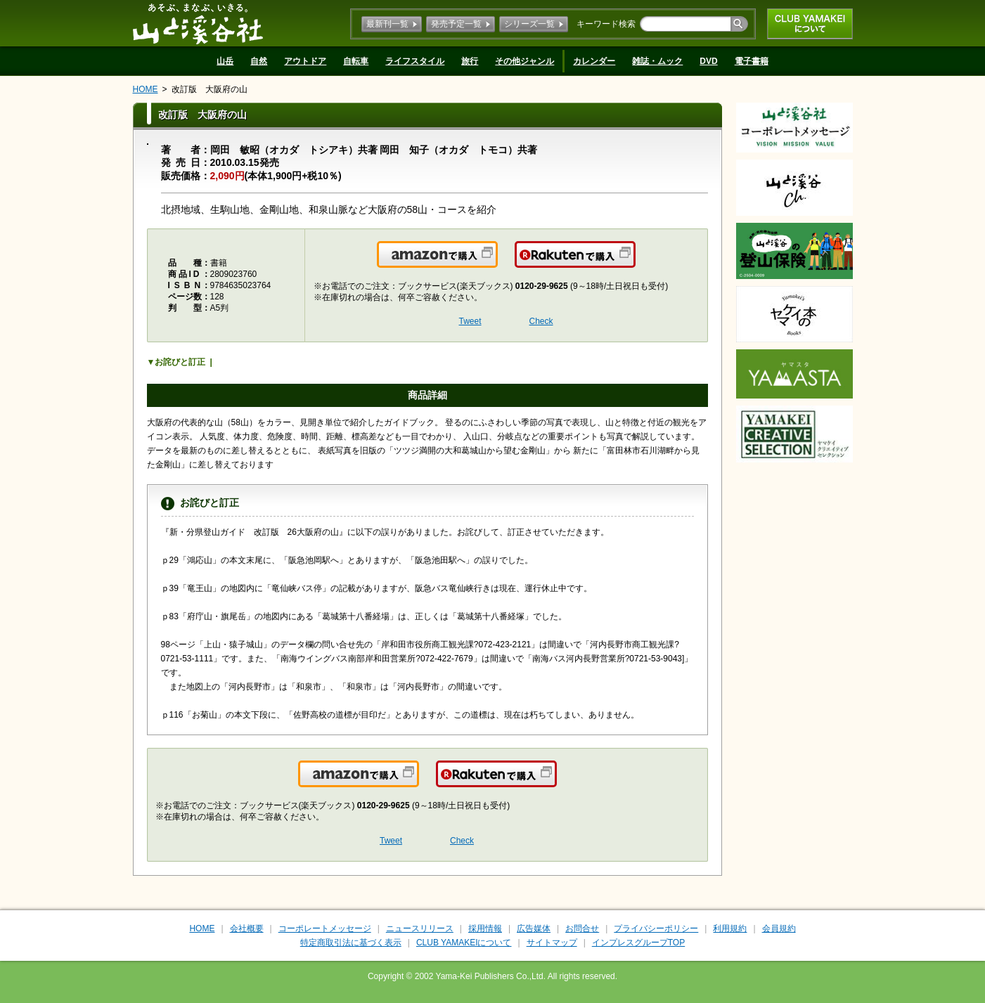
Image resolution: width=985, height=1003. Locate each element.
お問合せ (582, 928)
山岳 (225, 61)
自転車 (355, 61)
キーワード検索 (606, 24)
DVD (708, 61)
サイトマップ (552, 942)
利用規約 (730, 928)
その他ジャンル (524, 61)
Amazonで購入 (497, 263)
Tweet (470, 321)
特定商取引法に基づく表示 (350, 942)
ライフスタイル (414, 61)
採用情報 (485, 928)
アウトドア (305, 61)
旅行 (469, 61)
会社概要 (247, 928)
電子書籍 (751, 61)
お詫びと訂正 (180, 362)
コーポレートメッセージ (324, 928)
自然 (258, 61)
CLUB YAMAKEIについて (810, 23)
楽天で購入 (634, 263)
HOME (145, 89)
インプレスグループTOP (638, 942)
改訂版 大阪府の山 (209, 89)
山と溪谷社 (198, 23)
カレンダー (594, 61)
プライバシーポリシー (656, 928)
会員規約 (779, 928)
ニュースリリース (419, 928)
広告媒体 (534, 928)
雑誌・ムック (657, 61)
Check (541, 321)
